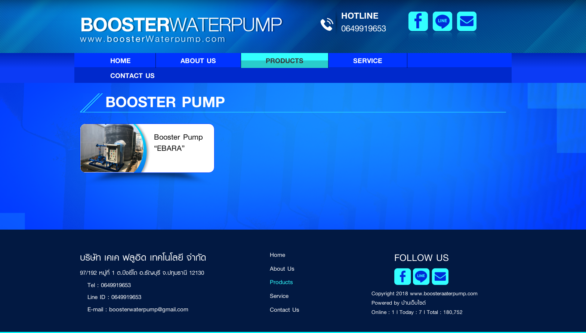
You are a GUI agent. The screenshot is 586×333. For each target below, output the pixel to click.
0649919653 (363, 28)
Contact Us (132, 75)
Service (367, 60)
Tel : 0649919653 (109, 285)
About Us (198, 60)
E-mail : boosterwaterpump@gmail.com (137, 309)
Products (284, 60)
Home (120, 60)
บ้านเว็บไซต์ (413, 303)
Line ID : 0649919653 (114, 297)
